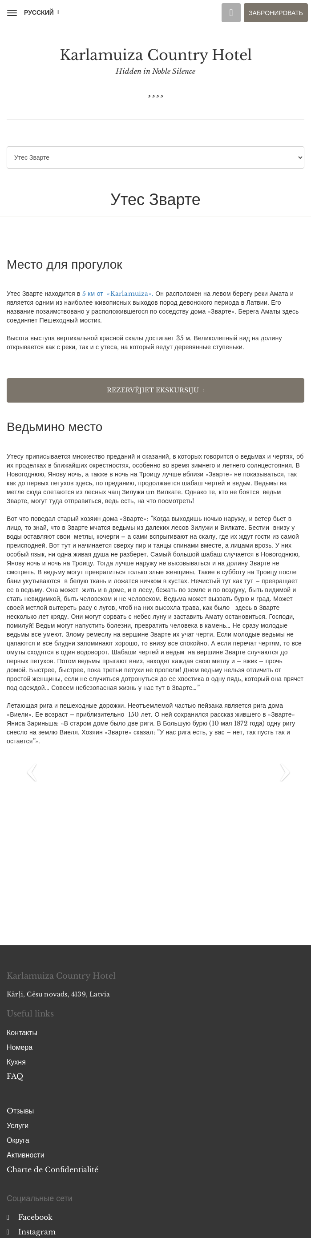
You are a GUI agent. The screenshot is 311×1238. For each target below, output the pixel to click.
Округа (18, 1140)
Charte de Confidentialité (52, 1169)
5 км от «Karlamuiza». (117, 294)
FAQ (15, 1076)
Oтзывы (20, 1110)
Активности (25, 1154)
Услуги (17, 1125)
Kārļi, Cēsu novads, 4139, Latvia (58, 994)
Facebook (30, 1217)
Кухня (16, 1061)
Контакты (22, 1032)
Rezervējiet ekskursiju (153, 390)
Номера (19, 1047)
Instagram (31, 1231)
